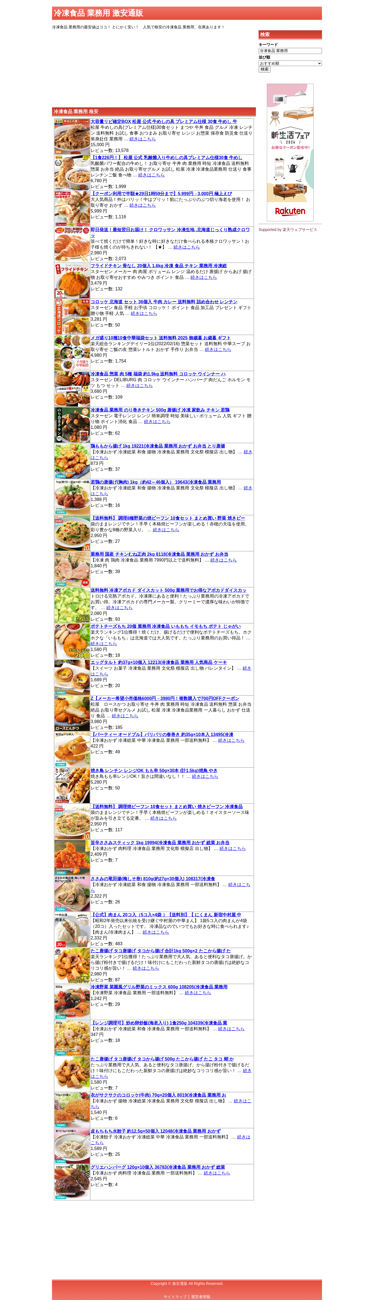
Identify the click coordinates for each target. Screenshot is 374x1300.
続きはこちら (142, 139)
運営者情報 (200, 1296)
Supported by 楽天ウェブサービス (288, 229)
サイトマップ (175, 1296)
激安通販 (180, 1283)
